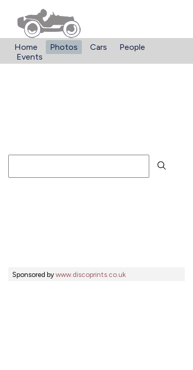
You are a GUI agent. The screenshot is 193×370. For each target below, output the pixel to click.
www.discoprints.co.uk (91, 274)
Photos (64, 47)
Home (26, 47)
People (132, 47)
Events (29, 57)
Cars (98, 47)
